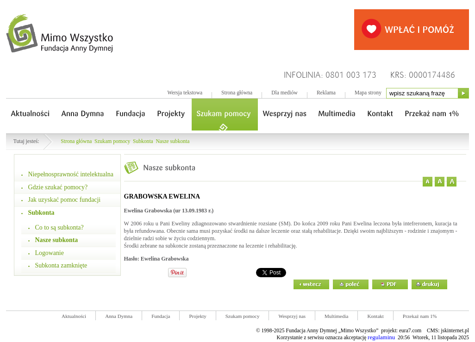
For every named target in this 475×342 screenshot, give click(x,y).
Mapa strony (368, 93)
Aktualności (74, 316)
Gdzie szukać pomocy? (58, 187)
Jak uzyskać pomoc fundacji (64, 199)
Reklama (326, 93)
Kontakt (375, 316)
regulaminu (381, 337)
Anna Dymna (118, 316)
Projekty (197, 316)
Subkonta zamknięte (61, 265)
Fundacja (160, 316)
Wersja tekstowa (184, 93)
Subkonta (143, 141)
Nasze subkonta (173, 141)
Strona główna (236, 93)
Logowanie (49, 252)
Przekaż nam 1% (420, 316)
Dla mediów (284, 93)
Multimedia (336, 316)
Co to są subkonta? (59, 227)
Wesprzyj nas (292, 316)
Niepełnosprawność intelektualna (70, 174)
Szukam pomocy (112, 141)
